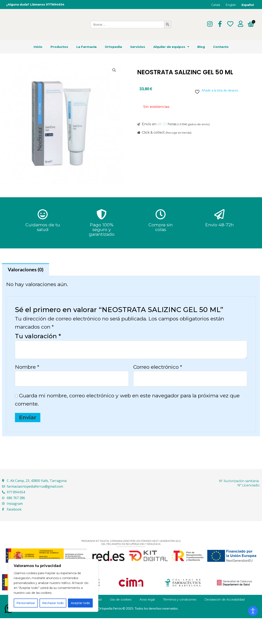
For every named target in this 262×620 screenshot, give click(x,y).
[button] (114, 70)
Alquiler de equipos (171, 46)
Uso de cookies (120, 601)
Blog (201, 47)
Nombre (27, 368)
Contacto (221, 47)
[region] (53, 585)
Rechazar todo (53, 603)
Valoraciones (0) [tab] (27, 270)
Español (248, 5)
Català (215, 5)
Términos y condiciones (179, 601)
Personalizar (25, 603)
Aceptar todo (80, 603)
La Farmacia (86, 47)
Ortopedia (113, 47)
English (231, 5)
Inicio (38, 47)
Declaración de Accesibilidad (224, 601)
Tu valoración (38, 337)
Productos (59, 47)
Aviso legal (147, 601)
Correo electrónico (157, 368)
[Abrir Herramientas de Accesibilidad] (253, 611)
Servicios (137, 47)
